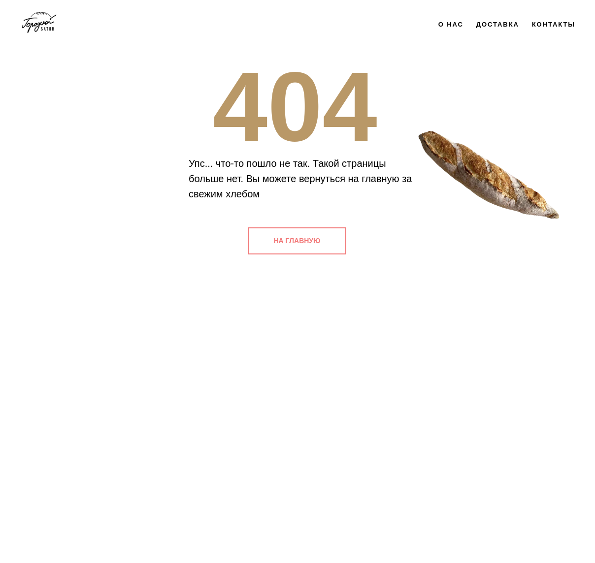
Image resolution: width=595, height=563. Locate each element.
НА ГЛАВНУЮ (297, 241)
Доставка (497, 24)
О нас (450, 24)
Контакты (553, 24)
